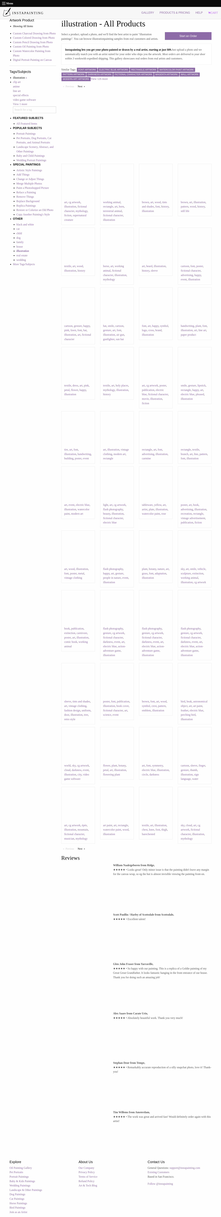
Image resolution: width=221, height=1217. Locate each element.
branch (184, 454)
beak (189, 701)
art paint (197, 705)
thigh (164, 829)
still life (185, 211)
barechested (148, 834)
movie (145, 398)
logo (144, 330)
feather (184, 710)
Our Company (86, 1167)
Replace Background (28, 201)
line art (17, 90)
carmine (146, 458)
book (196, 504)
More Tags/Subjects (24, 264)
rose (163, 513)
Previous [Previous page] (71, 86)
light (105, 504)
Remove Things (25, 196)
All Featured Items (26, 123)
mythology (81, 211)
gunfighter (108, 339)
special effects (21, 95)
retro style (69, 719)
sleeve (154, 270)
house (19, 246)
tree (86, 714)
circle (145, 774)
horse (106, 266)
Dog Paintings (17, 1194)
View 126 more (99, 78)
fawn (73, 330)
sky (182, 568)
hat (85, 330)
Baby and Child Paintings (30, 155)
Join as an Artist (18, 1212)
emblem (146, 710)
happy (197, 275)
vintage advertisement (193, 518)
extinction (197, 573)
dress (75, 385)
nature (161, 568)
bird (183, 701)
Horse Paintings (18, 1203)
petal (67, 390)
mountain (83, 829)
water (195, 778)
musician (69, 838)
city (79, 774)
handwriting (187, 325)
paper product (188, 334)
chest (145, 829)
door (66, 714)
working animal (112, 202)
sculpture (186, 573)
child (19, 233)
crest (154, 705)
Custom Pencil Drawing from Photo (33, 42)
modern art (119, 454)
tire (66, 449)
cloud (67, 770)
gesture (78, 325)
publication (148, 390)
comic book (70, 641)
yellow (157, 504)
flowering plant (111, 774)
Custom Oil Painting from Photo (31, 46)
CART (213, 12)
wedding (21, 259)
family (20, 242)
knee (151, 829)
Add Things (23, 174)
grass (145, 573)
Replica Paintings (26, 205)
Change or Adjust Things (30, 179)
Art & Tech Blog (88, 1185)
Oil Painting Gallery (20, 1167)
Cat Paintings (16, 1198)
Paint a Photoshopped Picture (32, 187)
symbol (164, 325)
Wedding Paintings (19, 1185)
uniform (86, 710)
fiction (67, 215)
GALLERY (147, 12)
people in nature (112, 577)
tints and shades (81, 701)
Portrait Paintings (26, 133)
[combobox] (34, 109)
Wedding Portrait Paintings (31, 160)
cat (18, 228)
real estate (21, 255)
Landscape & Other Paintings (25, 1189)
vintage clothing (73, 577)
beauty (106, 513)
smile (111, 325)
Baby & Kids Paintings (22, 1181)
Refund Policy (86, 1181)
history (165, 206)
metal (81, 573)
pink (66, 330)
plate (151, 509)
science (107, 714)
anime (16, 86)
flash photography (113, 509)
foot (158, 829)
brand (158, 330)
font (157, 206)
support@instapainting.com (185, 1167)
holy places (122, 385)
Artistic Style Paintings (29, 170)
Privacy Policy (87, 1172)
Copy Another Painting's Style (33, 214)
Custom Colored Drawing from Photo (34, 37)
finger (202, 765)
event (184, 279)
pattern (184, 206)
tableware (147, 504)
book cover (122, 705)
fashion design (72, 710)
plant (198, 325)
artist (144, 509)
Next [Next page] (82, 86)
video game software (24, 99)
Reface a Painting (26, 192)
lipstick (202, 385)
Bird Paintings (17, 1207)
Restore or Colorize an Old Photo (34, 210)
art (65, 202)
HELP (199, 12)
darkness (108, 641)
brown (145, 202)
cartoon (185, 266)
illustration (70, 206)
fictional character (113, 215)
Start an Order (188, 36)
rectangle (108, 206)
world (67, 765)
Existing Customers (158, 1172)
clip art (17, 81)
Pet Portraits (16, 1172)
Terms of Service (88, 1176)
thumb (193, 770)
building (68, 458)
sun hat (120, 339)
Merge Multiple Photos (29, 183)
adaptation (160, 573)
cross (151, 330)
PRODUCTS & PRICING (175, 12)
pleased (200, 394)
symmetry (157, 765)
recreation (186, 513)
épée (84, 825)
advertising (187, 275)
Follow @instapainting (160, 1183)
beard (149, 266)
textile (67, 266)
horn (121, 206)
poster (199, 266)
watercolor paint (151, 513)
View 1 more (20, 104)
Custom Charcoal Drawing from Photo (34, 33)
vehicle (201, 568)
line (196, 454)
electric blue (187, 394)
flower (74, 390)
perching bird (188, 714)
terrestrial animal (112, 211)
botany (152, 568)
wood (158, 202)
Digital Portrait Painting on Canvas (32, 59)
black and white (25, 224)
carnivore (82, 633)
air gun (120, 334)
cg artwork (74, 202)
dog (18, 237)
